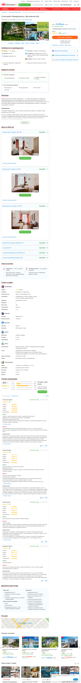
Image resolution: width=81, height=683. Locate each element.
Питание (4, 404)
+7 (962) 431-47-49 (65, 41)
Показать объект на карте (25, 623)
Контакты (76, 1)
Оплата (23, 1)
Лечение (4, 410)
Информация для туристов (33, 1)
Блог (42, 1)
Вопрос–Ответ (48, 1)
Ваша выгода (56, 1)
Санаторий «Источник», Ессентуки (67, 650)
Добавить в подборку (58, 45)
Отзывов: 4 (64, 33)
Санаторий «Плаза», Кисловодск (10, 649)
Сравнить (68, 45)
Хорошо (76, 679)
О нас (70, 1)
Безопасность (64, 1)
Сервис (4, 408)
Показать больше (7, 424)
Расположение (6, 412)
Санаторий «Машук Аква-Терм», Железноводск (49, 650)
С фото (47, 395)
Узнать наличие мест (25, 158)
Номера (4, 406)
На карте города (28, 19)
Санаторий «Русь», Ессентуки (29, 649)
